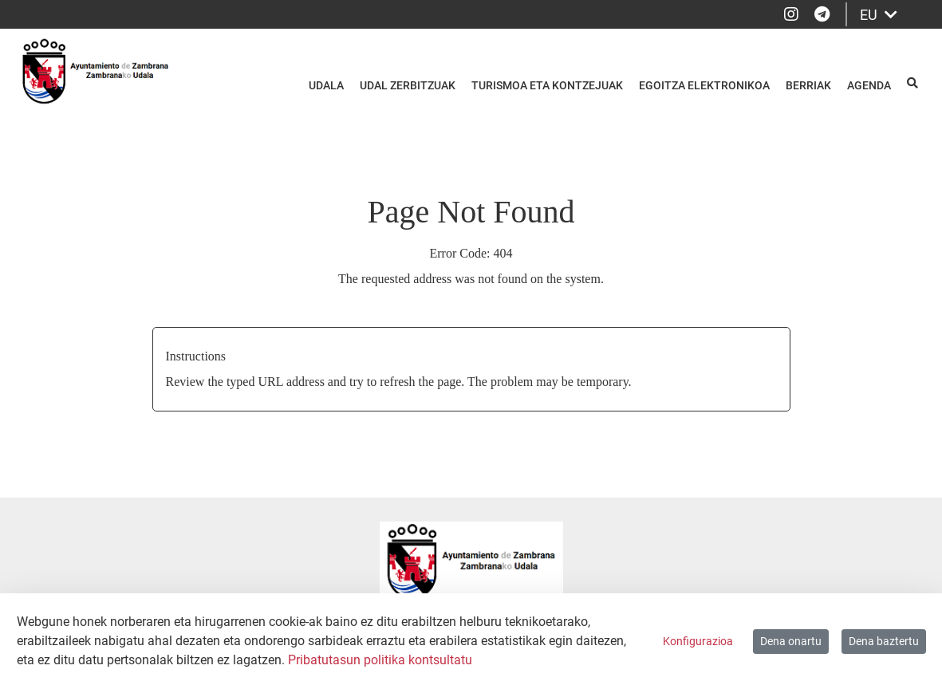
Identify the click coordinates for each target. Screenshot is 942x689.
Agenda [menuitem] (869, 85)
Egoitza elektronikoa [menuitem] (704, 85)
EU (878, 14)
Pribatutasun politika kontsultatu (380, 659)
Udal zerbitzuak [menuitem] (407, 85)
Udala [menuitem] (326, 85)
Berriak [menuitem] (808, 85)
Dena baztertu (884, 641)
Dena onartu (791, 641)
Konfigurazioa (698, 641)
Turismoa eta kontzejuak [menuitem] (547, 85)
